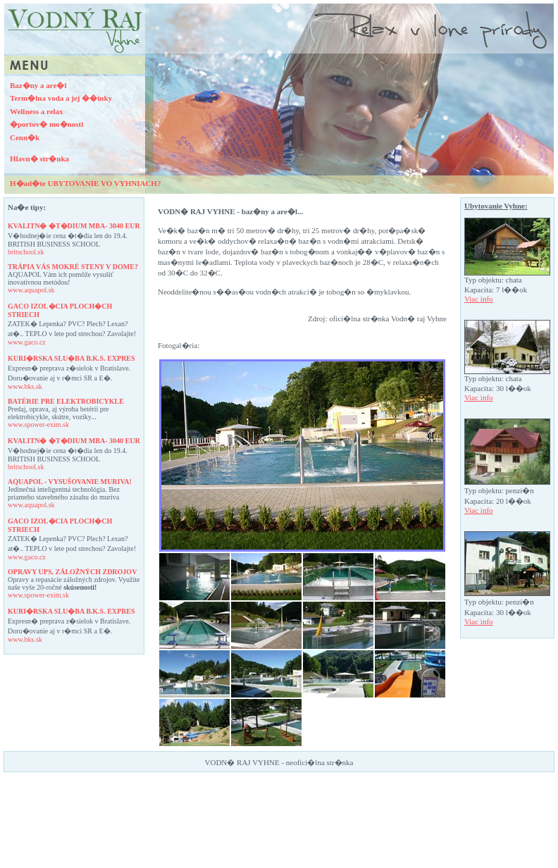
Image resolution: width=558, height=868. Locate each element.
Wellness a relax (36, 111)
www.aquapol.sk (31, 290)
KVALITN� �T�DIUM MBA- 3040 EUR (74, 226)
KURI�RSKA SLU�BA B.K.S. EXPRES (71, 358)
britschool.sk (26, 252)
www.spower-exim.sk (38, 424)
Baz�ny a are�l (38, 85)
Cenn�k (24, 137)
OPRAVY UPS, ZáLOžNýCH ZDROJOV (72, 572)
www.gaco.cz (27, 342)
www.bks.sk (25, 386)
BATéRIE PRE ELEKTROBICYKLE (66, 401)
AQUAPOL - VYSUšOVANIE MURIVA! (70, 481)
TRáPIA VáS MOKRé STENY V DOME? (73, 267)
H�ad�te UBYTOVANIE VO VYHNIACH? (85, 183)
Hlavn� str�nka (39, 158)
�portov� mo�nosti (46, 124)
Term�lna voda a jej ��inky (61, 98)
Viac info (478, 298)
